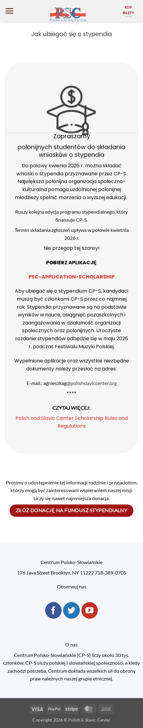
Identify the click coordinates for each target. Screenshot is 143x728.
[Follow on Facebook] (53, 610)
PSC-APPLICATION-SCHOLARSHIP (71, 276)
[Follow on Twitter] (71, 610)
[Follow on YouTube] (89, 610)
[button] (9, 10)
